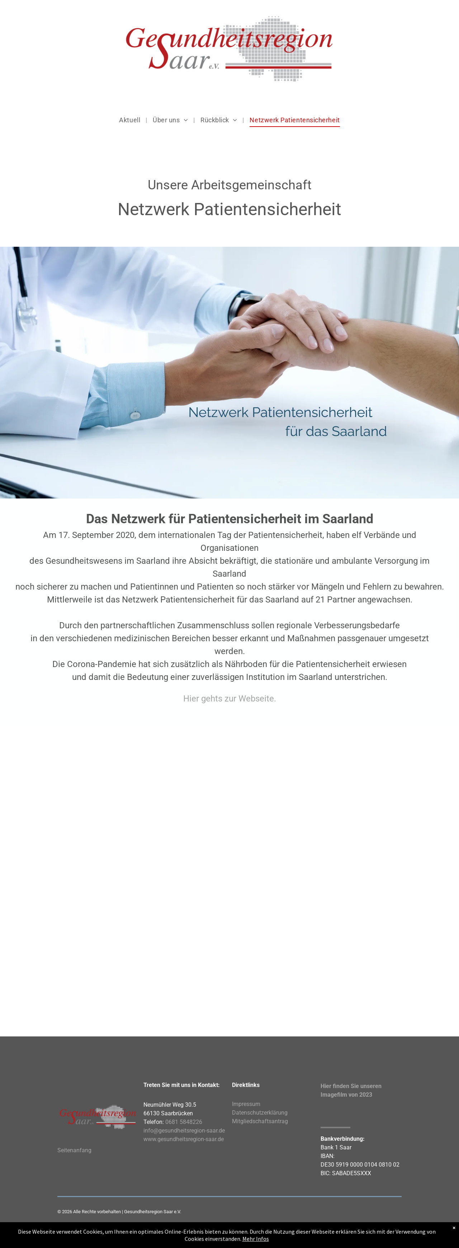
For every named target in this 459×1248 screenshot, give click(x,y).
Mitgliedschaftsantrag (260, 1121)
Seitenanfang (74, 1150)
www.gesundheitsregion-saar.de (183, 1139)
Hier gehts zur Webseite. (229, 699)
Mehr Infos (255, 1238)
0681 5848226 (183, 1122)
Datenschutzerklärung (260, 1112)
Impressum (246, 1104)
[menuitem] (130, 120)
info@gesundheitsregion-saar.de (184, 1130)
